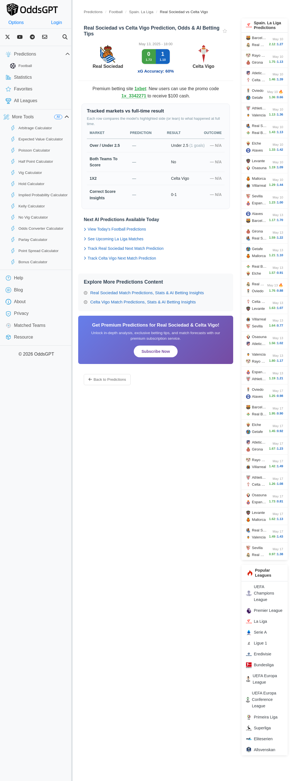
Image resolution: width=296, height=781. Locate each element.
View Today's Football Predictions (126, 235)
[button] (78, 117)
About (16, 302)
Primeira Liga (264, 728)
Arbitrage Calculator (31, 128)
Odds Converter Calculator (36, 228)
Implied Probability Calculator (39, 195)
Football (21, 66)
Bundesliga (262, 676)
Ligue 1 (259, 654)
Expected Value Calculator (36, 139)
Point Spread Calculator (34, 250)
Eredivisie (261, 665)
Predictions (104, 12)
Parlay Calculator (28, 239)
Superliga (261, 739)
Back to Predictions (118, 386)
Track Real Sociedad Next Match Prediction (135, 255)
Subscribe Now (163, 357)
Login (64, 22)
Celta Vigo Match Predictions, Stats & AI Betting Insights (151, 308)
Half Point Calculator (31, 161)
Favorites (19, 89)
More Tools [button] (19, 117)
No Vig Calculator (29, 217)
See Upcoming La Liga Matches (125, 245)
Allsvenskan (263, 761)
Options (19, 22)
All (69, 116)
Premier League (260, 618)
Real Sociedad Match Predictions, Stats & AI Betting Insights (155, 298)
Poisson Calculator (30, 150)
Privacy (17, 314)
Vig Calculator (26, 172)
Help (14, 278)
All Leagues (21, 101)
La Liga (259, 633)
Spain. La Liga (153, 12)
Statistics (19, 77)
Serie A (259, 643)
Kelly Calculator (27, 206)
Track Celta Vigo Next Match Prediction (131, 264)
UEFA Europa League (264, 690)
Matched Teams (26, 325)
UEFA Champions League (263, 598)
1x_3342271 (146, 96)
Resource (19, 337)
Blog (14, 290)
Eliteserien (262, 750)
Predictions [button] (43, 54)
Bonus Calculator (28, 262)
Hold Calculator (27, 183)
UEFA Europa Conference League (264, 711)
